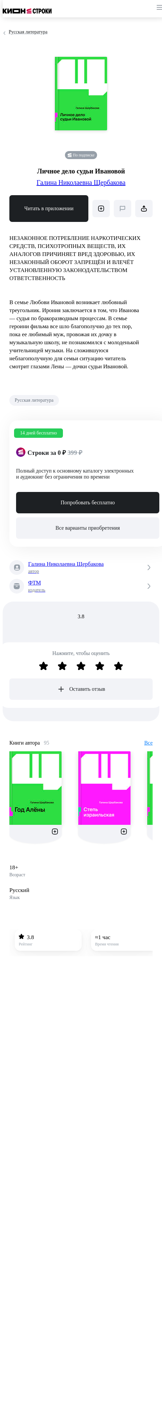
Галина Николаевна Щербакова (81, 182)
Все (148, 743)
